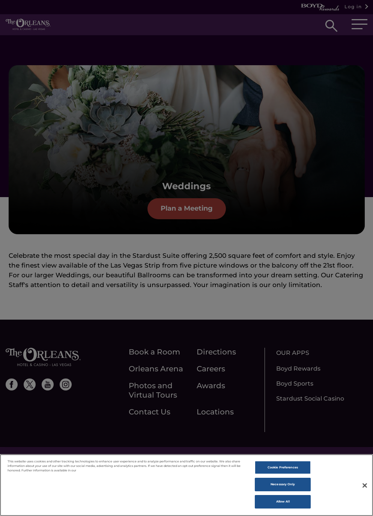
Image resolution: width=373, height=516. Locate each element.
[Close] (364, 496)
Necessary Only (283, 495)
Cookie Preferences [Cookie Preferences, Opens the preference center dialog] (283, 478)
